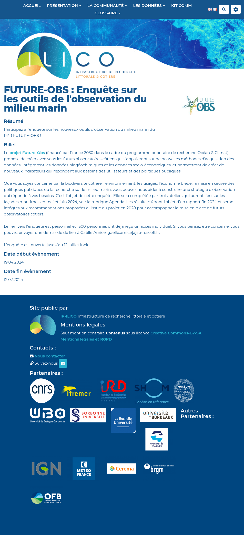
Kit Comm (181, 5)
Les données (149, 5)
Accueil (32, 5)
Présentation (64, 5)
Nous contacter (50, 356)
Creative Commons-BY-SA (175, 333)
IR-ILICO (68, 316)
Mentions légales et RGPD (86, 339)
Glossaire (108, 12)
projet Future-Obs (27, 152)
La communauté (107, 5)
